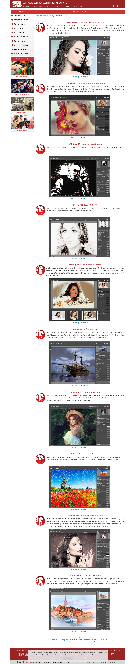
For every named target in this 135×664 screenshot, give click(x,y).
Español (39, 662)
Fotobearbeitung (55, 640)
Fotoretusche (103, 640)
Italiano (54, 662)
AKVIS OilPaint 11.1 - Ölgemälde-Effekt (85, 329)
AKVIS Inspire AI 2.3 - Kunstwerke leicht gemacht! (85, 265)
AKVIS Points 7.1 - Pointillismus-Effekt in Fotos (85, 454)
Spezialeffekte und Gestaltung (91, 640)
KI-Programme (65, 640)
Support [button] (68, 6)
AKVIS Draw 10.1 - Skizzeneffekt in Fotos (85, 205)
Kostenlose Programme (87, 642)
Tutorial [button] (60, 6)
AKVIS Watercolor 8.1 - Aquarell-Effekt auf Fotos (85, 576)
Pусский (67, 662)
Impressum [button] (78, 6)
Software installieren (21, 37)
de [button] (122, 6)
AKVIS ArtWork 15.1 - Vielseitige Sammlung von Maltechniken (85, 83)
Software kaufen (19, 24)
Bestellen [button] (50, 6)
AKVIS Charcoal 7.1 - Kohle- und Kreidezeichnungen (85, 144)
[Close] (106, 652)
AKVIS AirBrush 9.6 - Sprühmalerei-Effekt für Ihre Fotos (85, 22)
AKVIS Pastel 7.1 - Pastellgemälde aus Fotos (85, 392)
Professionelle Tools (74, 642)
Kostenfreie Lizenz (20, 32)
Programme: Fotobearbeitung (44, 16)
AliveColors (98, 642)
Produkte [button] (26, 6)
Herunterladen (38, 6)
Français (26, 662)
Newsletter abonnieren (113, 653)
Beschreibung (75, 77)
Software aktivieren (20, 41)
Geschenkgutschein (20, 49)
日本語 (60, 662)
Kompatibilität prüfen (21, 20)
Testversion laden (19, 15)
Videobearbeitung (80, 644)
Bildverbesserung (63, 642)
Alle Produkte (79, 638)
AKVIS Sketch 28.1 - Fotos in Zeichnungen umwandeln (85, 515)
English (19, 662)
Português (47, 662)
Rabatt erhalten (19, 28)
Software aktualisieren (21, 45)
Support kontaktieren (21, 54)
